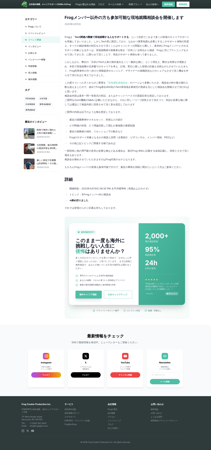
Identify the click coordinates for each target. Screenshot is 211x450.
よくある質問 (156, 417)
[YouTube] (32, 430)
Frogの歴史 (112, 409)
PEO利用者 (30, 98)
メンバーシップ (114, 420)
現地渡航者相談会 (118, 82)
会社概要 (111, 413)
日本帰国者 (30, 104)
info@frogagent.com (39, 426)
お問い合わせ (156, 413)
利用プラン (135, 4)
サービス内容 (116, 4)
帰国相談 (183, 4)
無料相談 (168, 4)
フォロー (85, 375)
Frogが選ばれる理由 (85, 4)
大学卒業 (43, 98)
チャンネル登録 (125, 375)
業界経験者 (30, 110)
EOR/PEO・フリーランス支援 (77, 420)
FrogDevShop (71, 424)
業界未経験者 (45, 104)
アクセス (111, 417)
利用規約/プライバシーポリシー (164, 420)
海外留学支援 (70, 409)
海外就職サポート (72, 413)
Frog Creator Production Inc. (36, 404)
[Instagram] (23, 430)
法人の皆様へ (152, 4)
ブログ (101, 4)
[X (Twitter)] (27, 430)
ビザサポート (70, 417)
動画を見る (172, 294)
